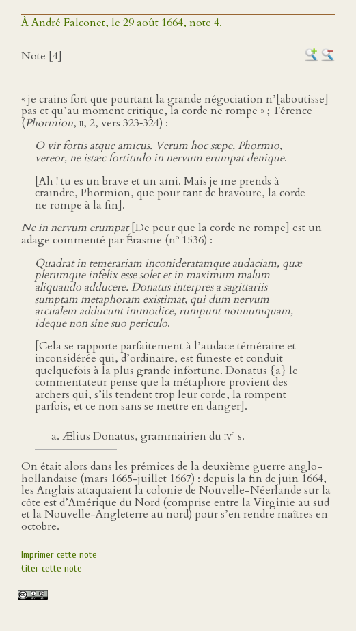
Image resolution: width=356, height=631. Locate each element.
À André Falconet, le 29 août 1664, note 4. (121, 22)
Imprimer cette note (59, 555)
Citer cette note (51, 568)
